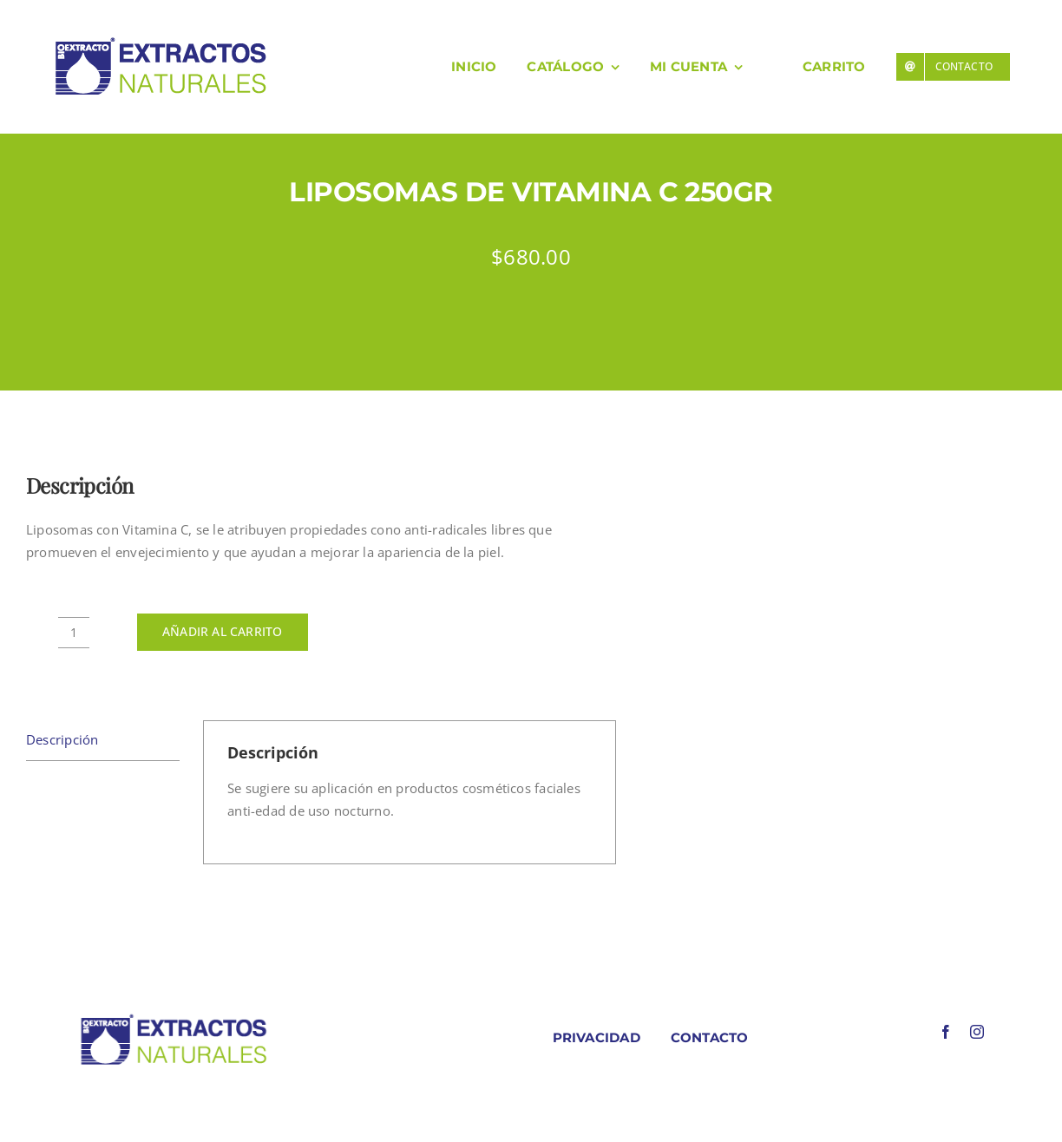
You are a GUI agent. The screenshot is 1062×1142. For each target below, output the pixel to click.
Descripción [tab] (62, 739)
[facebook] (946, 1032)
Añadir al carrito (222, 631)
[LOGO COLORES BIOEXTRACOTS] (173, 1018)
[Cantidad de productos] (73, 632)
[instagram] (977, 1032)
